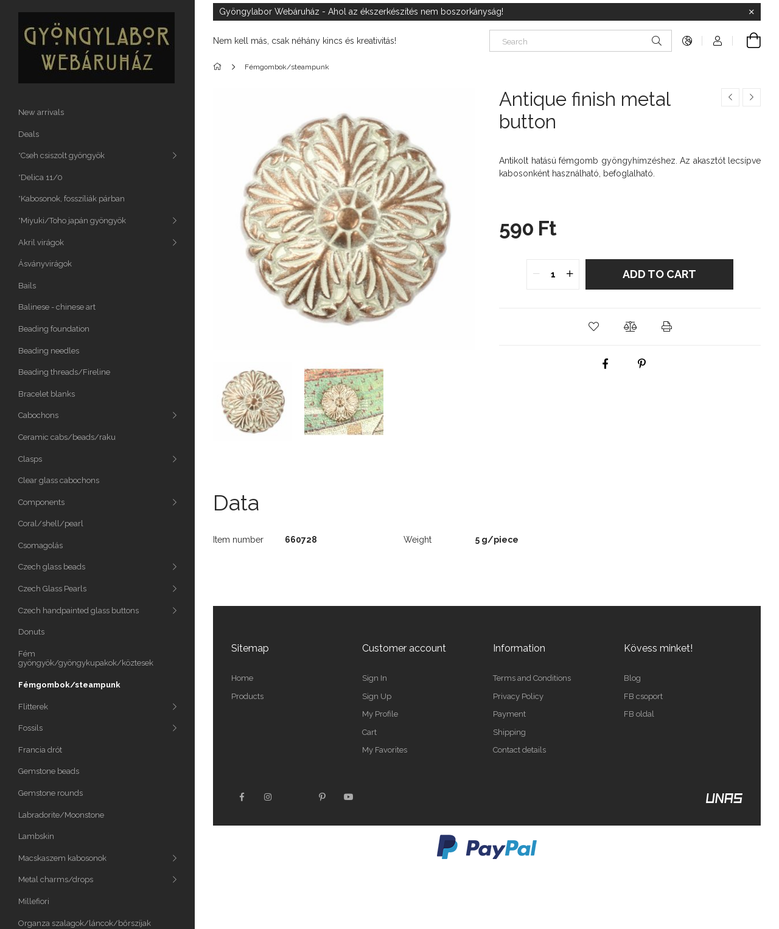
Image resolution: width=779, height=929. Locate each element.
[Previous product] (730, 97)
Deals (28, 134)
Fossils (30, 727)
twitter (295, 797)
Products (247, 696)
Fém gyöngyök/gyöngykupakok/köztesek (85, 658)
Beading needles (48, 350)
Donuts (31, 631)
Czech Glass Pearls (52, 588)
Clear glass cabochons (58, 480)
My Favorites (384, 749)
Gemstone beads (48, 771)
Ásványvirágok (45, 263)
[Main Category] (219, 67)
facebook (241, 797)
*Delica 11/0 (40, 177)
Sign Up (376, 696)
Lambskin (36, 836)
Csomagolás (40, 545)
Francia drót (40, 749)
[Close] (751, 12)
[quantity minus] (536, 274)
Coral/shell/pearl (50, 523)
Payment (509, 713)
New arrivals (41, 112)
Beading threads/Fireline (64, 372)
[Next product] (751, 97)
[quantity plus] (570, 274)
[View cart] (747, 41)
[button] (593, 327)
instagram (268, 797)
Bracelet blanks (46, 393)
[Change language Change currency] (687, 41)
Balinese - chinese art (57, 306)
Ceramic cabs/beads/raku (67, 437)
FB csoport (643, 696)
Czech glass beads (51, 566)
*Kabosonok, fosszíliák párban (71, 198)
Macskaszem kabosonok (62, 858)
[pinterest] (642, 364)
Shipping (509, 732)
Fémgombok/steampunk (69, 684)
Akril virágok (41, 242)
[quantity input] (553, 274)
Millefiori (33, 901)
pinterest (322, 797)
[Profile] (717, 41)
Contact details (519, 749)
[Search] (580, 41)
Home (242, 678)
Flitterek (33, 706)
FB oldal (639, 713)
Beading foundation (53, 328)
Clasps (30, 459)
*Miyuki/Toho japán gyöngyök (72, 220)
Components (41, 502)
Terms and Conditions (532, 678)
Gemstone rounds (50, 793)
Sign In (374, 678)
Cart (369, 732)
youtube (348, 797)
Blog (632, 678)
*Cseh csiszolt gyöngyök (61, 155)
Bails (27, 285)
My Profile (380, 713)
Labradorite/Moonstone (61, 814)
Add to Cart (659, 274)
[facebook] (605, 364)
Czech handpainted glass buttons (78, 610)
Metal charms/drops (55, 879)
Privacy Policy (518, 696)
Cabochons (38, 415)
